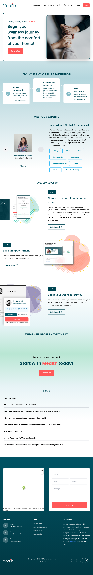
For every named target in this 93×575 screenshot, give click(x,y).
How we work (48, 5)
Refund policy (38, 534)
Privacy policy (38, 531)
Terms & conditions (40, 527)
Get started (15, 51)
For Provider (37, 524)
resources (72, 541)
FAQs (58, 5)
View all (23, 166)
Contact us (68, 5)
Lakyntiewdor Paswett (23, 155)
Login (86, 5)
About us (36, 5)
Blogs (77, 5)
